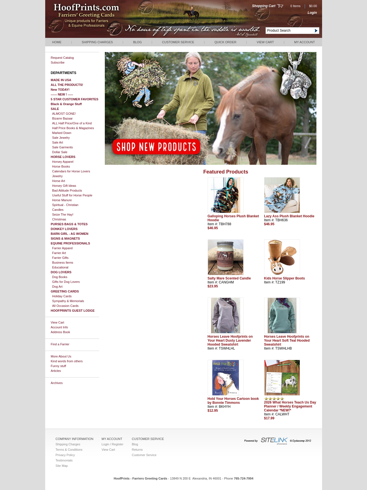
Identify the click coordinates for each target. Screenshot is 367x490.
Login (312, 13)
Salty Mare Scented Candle (229, 278)
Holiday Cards (62, 296)
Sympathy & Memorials (68, 301)
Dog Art (57, 286)
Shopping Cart (263, 6)
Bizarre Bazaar (62, 118)
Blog (137, 42)
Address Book (60, 332)
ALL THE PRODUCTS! (67, 84)
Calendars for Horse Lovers (71, 171)
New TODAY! (60, 89)
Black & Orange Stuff (66, 104)
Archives (57, 383)
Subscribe (58, 62)
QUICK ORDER (225, 42)
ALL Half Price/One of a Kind (72, 123)
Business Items (62, 262)
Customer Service (178, 42)
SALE (55, 108)
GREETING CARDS (65, 291)
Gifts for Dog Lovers (66, 281)
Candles (58, 209)
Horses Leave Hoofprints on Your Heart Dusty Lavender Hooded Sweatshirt (230, 340)
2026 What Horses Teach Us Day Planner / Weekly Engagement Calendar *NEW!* (290, 406)
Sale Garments (62, 147)
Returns (137, 449)
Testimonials (64, 460)
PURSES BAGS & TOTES (69, 224)
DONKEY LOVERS (64, 229)
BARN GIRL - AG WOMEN (69, 233)
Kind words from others (67, 361)
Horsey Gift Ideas (64, 185)
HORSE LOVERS (63, 157)
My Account (304, 42)
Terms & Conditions (69, 449)
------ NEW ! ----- (62, 94)
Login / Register (112, 444)
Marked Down (61, 133)
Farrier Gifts (60, 257)
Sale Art (57, 142)
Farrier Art (59, 253)
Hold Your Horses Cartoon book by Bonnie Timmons (233, 401)
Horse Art (58, 181)
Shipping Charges (97, 42)
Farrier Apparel (62, 248)
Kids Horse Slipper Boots (284, 278)
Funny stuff (58, 366)
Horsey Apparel (62, 161)
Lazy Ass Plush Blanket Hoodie (289, 216)
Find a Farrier (60, 344)
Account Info (59, 327)
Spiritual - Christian (65, 205)
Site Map (62, 465)
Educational (60, 267)
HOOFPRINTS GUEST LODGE (73, 310)
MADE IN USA (61, 80)
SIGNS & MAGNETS (65, 238)
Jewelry (57, 176)
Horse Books (61, 166)
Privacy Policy (65, 455)
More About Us (61, 356)
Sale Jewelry (61, 137)
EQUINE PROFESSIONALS (70, 243)
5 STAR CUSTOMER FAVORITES (75, 99)
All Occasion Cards (65, 305)
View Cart (265, 42)
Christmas (59, 219)
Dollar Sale (60, 152)
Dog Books (60, 277)
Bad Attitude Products (67, 190)
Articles (56, 370)
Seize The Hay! (62, 214)
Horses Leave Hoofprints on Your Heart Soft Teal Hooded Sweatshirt (287, 340)
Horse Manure (62, 200)
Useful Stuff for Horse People (72, 195)
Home (57, 42)
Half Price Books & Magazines (73, 128)
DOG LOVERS (61, 272)
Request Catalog (62, 57)
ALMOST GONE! (64, 113)
